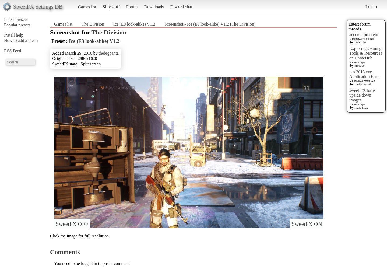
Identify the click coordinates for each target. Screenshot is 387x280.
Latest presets (16, 19)
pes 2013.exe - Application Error (364, 74)
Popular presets (17, 25)
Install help (13, 35)
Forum (132, 7)
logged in (89, 263)
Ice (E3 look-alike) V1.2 (134, 24)
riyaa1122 (361, 108)
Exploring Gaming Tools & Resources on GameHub (365, 53)
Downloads (154, 7)
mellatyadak (363, 84)
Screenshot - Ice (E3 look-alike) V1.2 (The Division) (209, 24)
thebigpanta (108, 53)
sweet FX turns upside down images (362, 95)
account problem (363, 34)
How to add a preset (21, 40)
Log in (371, 7)
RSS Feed (12, 50)
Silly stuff (111, 7)
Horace (359, 66)
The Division (93, 24)
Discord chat (181, 7)
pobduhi (360, 42)
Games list (87, 7)
